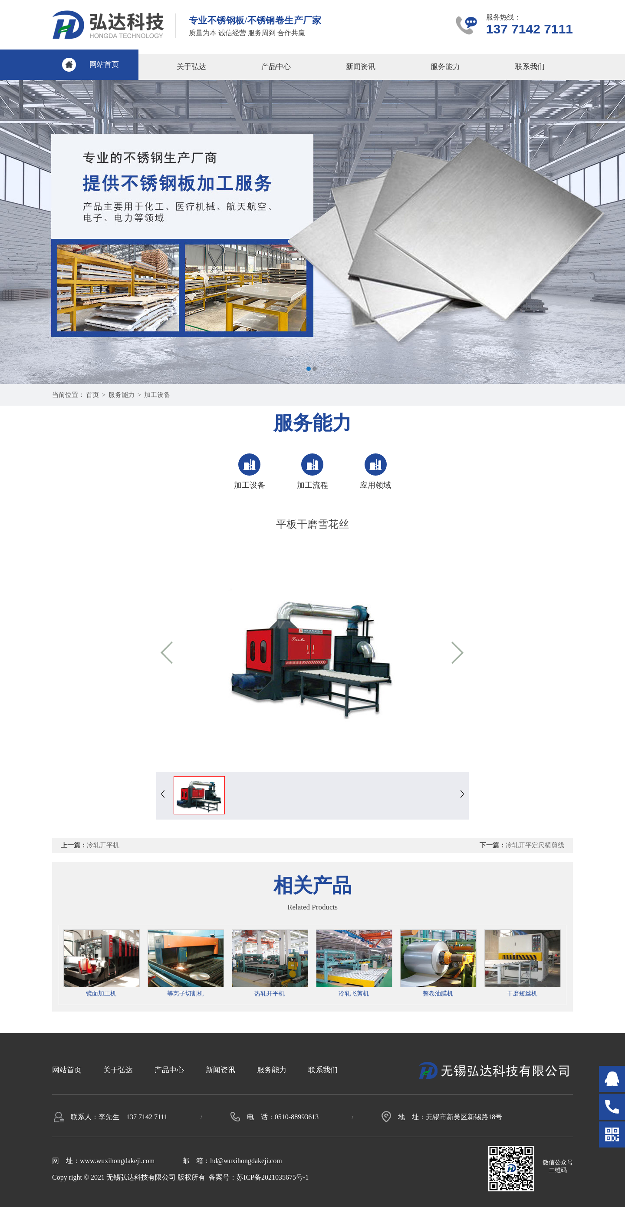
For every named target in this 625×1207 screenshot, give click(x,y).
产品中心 (276, 67)
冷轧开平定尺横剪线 (535, 845)
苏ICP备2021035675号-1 (273, 1177)
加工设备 (157, 394)
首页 (92, 394)
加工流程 (312, 471)
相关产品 (312, 885)
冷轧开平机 (103, 845)
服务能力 (445, 67)
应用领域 (375, 471)
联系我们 (530, 67)
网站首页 (104, 64)
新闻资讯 (360, 67)
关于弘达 (191, 67)
